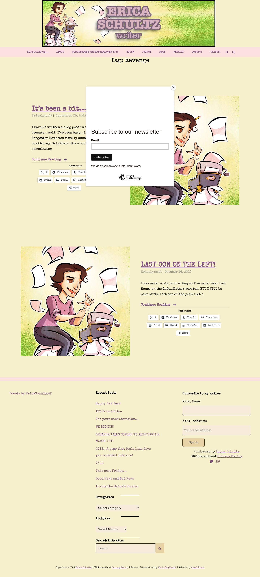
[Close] (173, 87)
